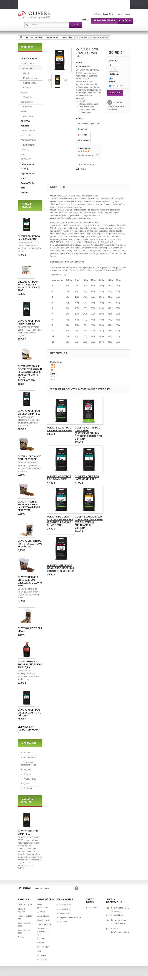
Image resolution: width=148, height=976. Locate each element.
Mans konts (65, 900)
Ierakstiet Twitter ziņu (89, 123)
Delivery (27, 775)
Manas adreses (63, 914)
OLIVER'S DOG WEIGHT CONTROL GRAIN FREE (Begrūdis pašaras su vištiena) (60, 521)
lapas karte (108, 14)
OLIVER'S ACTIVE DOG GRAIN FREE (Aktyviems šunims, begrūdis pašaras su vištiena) (88, 433)
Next (65, 80)
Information (28, 744)
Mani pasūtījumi (64, 906)
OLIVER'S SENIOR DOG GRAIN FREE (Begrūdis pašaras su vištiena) (60, 568)
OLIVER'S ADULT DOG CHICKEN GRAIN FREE (59, 429)
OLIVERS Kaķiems (25, 123)
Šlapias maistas (30, 83)
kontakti (97, 14)
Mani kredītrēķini (64, 910)
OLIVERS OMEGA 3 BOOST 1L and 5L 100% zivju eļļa (30, 665)
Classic (26, 73)
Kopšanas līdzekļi (26, 109)
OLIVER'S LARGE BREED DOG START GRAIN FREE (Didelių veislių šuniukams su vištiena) (89, 522)
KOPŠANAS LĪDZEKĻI (28, 147)
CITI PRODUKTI (26, 156)
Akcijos (24, 192)
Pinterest (83, 140)
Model (79, 62)
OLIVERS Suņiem (34, 37)
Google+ (83, 135)
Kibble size (114, 74)
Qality (26, 784)
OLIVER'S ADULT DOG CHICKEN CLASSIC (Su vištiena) (29, 714)
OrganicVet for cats (28, 185)
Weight (112, 81)
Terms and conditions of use (43, 932)
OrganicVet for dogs (28, 175)
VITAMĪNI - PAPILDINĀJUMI (28, 137)
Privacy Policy (29, 780)
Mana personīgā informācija (69, 918)
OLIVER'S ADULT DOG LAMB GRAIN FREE (87, 478)
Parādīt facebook (87, 164)
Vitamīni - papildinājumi (27, 99)
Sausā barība (52, 37)
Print (83, 169)
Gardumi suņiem (26, 90)
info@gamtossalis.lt (120, 933)
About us (27, 753)
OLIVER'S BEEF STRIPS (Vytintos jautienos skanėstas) (30, 544)
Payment (27, 770)
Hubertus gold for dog (28, 166)
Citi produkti (28, 116)
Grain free (67, 37)
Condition (81, 66)
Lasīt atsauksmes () (88, 155)
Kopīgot (82, 129)
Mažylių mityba (30, 78)
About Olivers (29, 758)
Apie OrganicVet (44, 925)
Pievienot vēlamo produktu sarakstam (115, 106)
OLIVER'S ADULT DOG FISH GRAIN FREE (59, 478)
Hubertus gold (43, 921)
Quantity (113, 60)
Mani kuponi (62, 923)
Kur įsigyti (27, 789)
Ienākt (85, 19)
